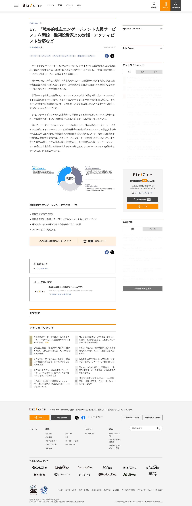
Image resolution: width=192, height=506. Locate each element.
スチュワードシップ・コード (64, 56)
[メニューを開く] (16, 5)
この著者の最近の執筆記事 (60, 294)
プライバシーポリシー (145, 490)
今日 (129, 72)
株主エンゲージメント (86, 56)
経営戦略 (68, 433)
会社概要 (116, 490)
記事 (60, 5)
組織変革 (48, 437)
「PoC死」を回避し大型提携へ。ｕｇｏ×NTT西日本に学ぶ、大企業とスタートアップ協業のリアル (52, 384)
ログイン (142, 206)
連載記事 (48, 448)
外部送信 (159, 490)
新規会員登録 (142, 199)
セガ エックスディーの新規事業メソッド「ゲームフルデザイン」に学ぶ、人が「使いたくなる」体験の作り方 (51, 373)
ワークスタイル (51, 445)
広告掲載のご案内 (131, 417)
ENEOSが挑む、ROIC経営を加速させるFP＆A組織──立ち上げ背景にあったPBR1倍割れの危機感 (52, 351)
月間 (155, 72)
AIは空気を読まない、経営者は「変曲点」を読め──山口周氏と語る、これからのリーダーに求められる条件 (97, 340)
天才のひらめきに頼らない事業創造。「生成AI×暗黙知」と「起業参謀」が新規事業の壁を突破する (97, 370)
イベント (69, 5)
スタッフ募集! (84, 490)
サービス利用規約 (128, 490)
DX (66, 437)
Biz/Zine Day (89, 433)
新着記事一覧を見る (142, 288)
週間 (142, 72)
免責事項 (107, 490)
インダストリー (51, 441)
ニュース (50, 5)
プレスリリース (42, 268)
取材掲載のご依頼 (152, 417)
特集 (79, 5)
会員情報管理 (96, 490)
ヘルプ (60, 490)
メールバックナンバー (142, 193)
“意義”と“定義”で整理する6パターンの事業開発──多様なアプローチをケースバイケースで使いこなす (97, 381)
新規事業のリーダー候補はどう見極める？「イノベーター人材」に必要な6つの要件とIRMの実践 (52, 340)
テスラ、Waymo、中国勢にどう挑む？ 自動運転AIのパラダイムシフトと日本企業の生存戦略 (97, 351)
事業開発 (48, 433)
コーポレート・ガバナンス (40, 56)
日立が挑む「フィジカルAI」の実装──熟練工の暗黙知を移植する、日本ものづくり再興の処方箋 (52, 362)
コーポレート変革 (71, 441)
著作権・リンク (70, 490)
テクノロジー (70, 445)
